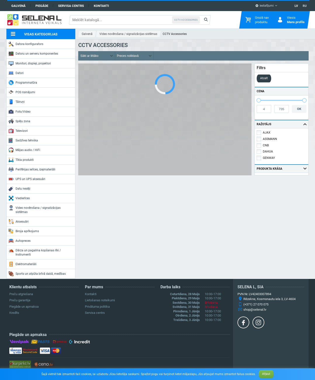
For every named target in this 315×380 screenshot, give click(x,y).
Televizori (18, 130)
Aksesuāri (19, 221)
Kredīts (14, 313)
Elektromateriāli (22, 264)
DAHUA (268, 151)
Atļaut (266, 374)
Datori (16, 73)
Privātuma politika (97, 306)
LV (296, 6)
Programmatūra (23, 82)
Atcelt (264, 78)
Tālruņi (17, 101)
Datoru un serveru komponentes (33, 53)
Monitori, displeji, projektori (30, 63)
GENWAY (269, 158)
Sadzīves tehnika (23, 140)
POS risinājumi (22, 92)
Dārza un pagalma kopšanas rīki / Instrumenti (35, 252)
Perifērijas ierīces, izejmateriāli (32, 169)
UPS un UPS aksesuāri (27, 179)
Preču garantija (19, 300)
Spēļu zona (19, 121)
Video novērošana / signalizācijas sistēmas (35, 209)
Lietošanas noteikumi (100, 300)
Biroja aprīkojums (24, 231)
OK (299, 109)
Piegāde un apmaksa (24, 306)
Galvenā (18, 6)
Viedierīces (19, 198)
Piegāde (41, 6)
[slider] (258, 100)
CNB (266, 145)
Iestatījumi (264, 6)
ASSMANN (270, 139)
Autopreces (20, 240)
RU (305, 6)
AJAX (266, 132)
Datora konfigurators (26, 44)
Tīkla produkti (21, 159)
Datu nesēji (19, 188)
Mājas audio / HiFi (24, 150)
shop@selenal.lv (254, 309)
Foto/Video (20, 111)
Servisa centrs (71, 6)
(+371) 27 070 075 (255, 304)
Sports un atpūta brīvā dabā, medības (37, 273)
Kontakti (101, 6)
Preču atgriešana (21, 294)
